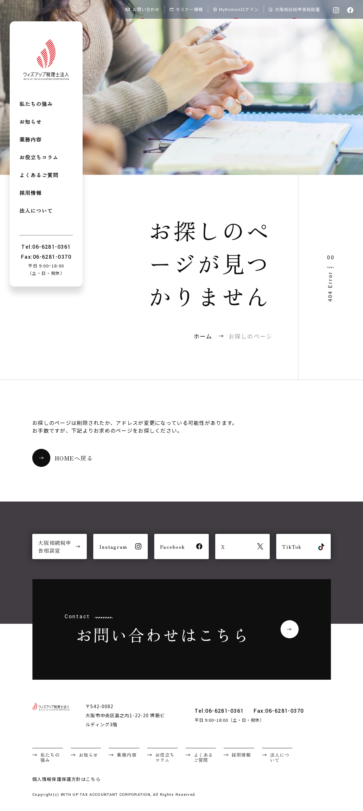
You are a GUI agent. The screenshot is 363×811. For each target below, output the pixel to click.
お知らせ (30, 122)
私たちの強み (36, 104)
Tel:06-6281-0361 (219, 711)
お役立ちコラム (38, 157)
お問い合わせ (143, 9)
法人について (36, 211)
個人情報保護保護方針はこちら (66, 779)
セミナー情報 (186, 9)
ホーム (203, 336)
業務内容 (30, 140)
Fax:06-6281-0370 (279, 711)
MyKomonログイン (235, 9)
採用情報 (30, 193)
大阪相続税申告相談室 (294, 9)
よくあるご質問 (38, 175)
